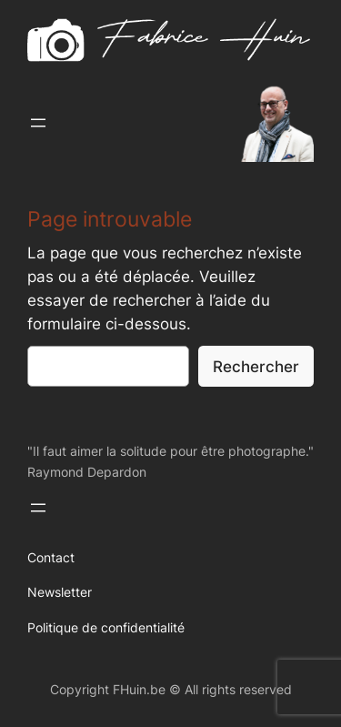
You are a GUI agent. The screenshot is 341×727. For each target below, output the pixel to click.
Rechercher (256, 367)
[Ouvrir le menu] (38, 123)
